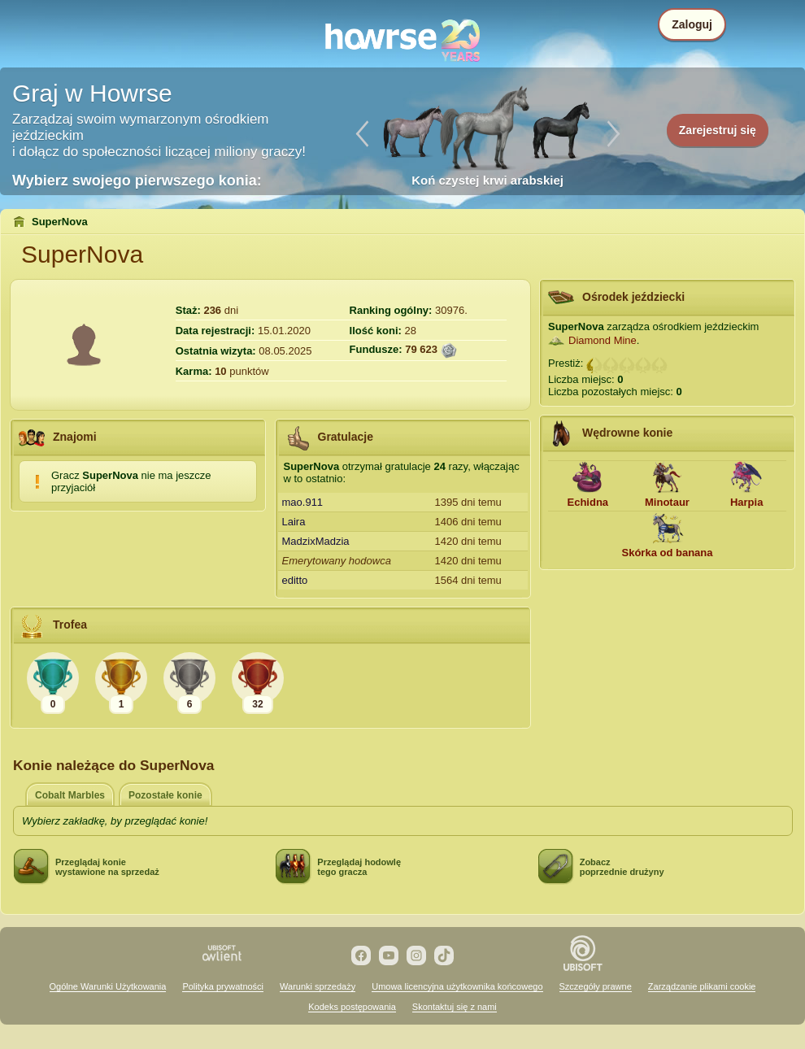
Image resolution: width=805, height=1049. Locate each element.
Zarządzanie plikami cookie (702, 986)
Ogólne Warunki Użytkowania (108, 986)
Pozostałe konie (165, 795)
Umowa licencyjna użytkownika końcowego (457, 986)
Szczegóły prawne (595, 986)
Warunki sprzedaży (317, 986)
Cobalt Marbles (70, 795)
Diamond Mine (602, 340)
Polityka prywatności (222, 986)
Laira (294, 522)
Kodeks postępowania (352, 1007)
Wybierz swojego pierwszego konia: (137, 180)
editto (295, 580)
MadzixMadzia (316, 541)
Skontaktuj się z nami (454, 1007)
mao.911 (303, 502)
